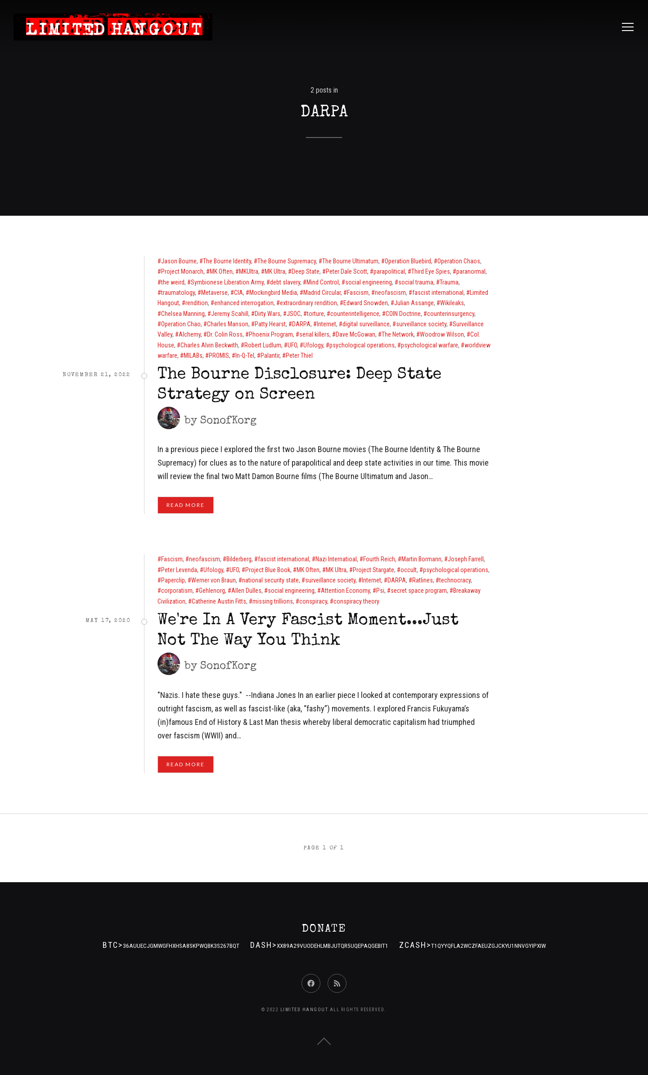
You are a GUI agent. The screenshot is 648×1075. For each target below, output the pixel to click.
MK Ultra (275, 271)
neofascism (390, 292)
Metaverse (214, 292)
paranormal (471, 271)
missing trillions (272, 601)
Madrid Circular (322, 292)
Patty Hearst (270, 324)
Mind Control (322, 282)
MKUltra (248, 271)
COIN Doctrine (403, 313)
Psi (380, 590)
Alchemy (190, 334)
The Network (398, 334)
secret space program (419, 590)
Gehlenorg (212, 590)
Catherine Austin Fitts (219, 601)
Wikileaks (452, 303)
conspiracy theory (356, 601)
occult (408, 569)
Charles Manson (227, 324)
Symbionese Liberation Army (227, 282)
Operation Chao (181, 324)
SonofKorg (228, 421)
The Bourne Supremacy (286, 261)
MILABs (193, 355)
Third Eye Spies (430, 271)
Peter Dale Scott (346, 271)
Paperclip (173, 580)
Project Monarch (182, 271)
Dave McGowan (355, 334)
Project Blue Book (267, 569)
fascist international (438, 292)
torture (315, 313)
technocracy (455, 580)
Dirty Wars (267, 313)
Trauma (449, 282)
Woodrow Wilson (442, 334)
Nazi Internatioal (336, 559)
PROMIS (219, 355)
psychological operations (362, 345)
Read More (185, 505)
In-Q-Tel (244, 355)
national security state (270, 580)
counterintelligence (354, 313)
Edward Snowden (365, 303)
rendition (196, 303)
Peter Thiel (299, 355)
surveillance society (421, 324)
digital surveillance (366, 324)
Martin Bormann (421, 559)
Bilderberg (239, 559)
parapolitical (389, 271)
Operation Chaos (458, 261)
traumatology (178, 292)
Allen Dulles (246, 590)
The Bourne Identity (227, 261)
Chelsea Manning (183, 313)
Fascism (358, 292)
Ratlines (422, 580)
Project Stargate (373, 569)
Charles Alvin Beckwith (209, 345)
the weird (172, 282)
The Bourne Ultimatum (350, 261)
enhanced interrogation (244, 303)
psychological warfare (429, 345)
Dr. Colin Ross (225, 334)
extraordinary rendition (308, 303)
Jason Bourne (179, 261)
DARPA (301, 324)
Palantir (270, 355)
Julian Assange (414, 303)
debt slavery (285, 282)
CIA (238, 292)
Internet (326, 324)
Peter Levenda (179, 569)
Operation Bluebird (408, 261)
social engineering (368, 282)
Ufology (313, 345)
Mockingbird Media (273, 292)
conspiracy (313, 601)
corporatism (177, 590)
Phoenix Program (271, 334)
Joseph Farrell (466, 559)
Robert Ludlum (262, 345)
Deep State (306, 271)
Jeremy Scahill (229, 313)
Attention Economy (345, 590)
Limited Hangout (304, 1009)
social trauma (415, 282)
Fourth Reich (379, 559)
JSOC (294, 313)
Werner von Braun (213, 580)
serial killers (314, 334)
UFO (292, 345)
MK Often (221, 271)
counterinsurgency (450, 313)
